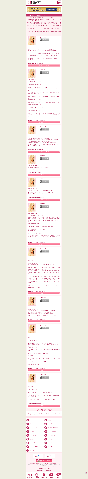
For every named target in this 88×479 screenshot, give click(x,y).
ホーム (29, 420)
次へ (50, 409)
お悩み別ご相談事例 (50, 431)
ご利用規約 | (48, 468)
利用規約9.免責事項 (45, 33)
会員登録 (47, 420)
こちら (51, 463)
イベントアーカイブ (32, 446)
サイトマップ (30, 450)
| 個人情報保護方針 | (41, 468)
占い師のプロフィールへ (44, 65)
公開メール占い (31, 435)
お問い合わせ (48, 442)
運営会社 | (48, 470)
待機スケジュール (31, 427)
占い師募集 (48, 446)
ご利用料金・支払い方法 (51, 427)
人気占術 (29, 439)
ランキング (48, 439)
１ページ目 (42, 28)
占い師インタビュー (50, 435)
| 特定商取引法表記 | (41, 470)
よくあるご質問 (31, 442)
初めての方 (30, 423)
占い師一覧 (48, 423)
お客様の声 (30, 431)
